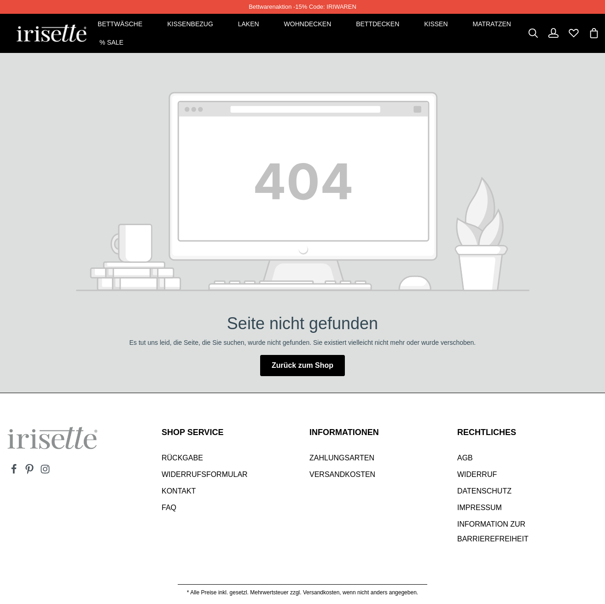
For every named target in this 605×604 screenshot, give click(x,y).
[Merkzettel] (573, 33)
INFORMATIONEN (344, 432)
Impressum (479, 507)
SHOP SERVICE (192, 432)
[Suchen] (533, 33)
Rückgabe (182, 458)
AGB (465, 458)
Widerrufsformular (205, 474)
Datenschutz (484, 491)
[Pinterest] (30, 472)
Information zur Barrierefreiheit (493, 531)
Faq (169, 507)
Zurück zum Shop (302, 365)
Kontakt (179, 491)
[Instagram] (45, 472)
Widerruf (477, 474)
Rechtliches (486, 432)
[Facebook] (15, 472)
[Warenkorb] (594, 33)
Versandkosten (342, 474)
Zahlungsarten (341, 458)
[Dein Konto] (553, 33)
